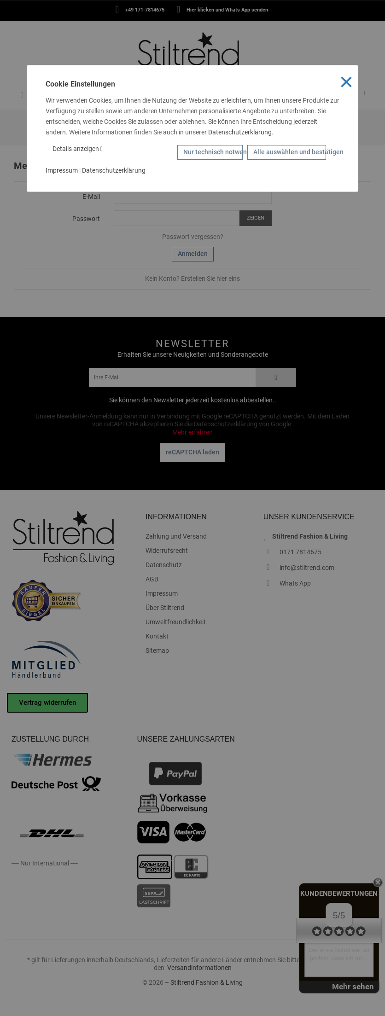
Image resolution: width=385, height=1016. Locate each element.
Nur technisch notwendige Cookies (213, 152)
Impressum (62, 170)
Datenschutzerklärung (240, 132)
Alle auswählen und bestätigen (289, 152)
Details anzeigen (77, 148)
